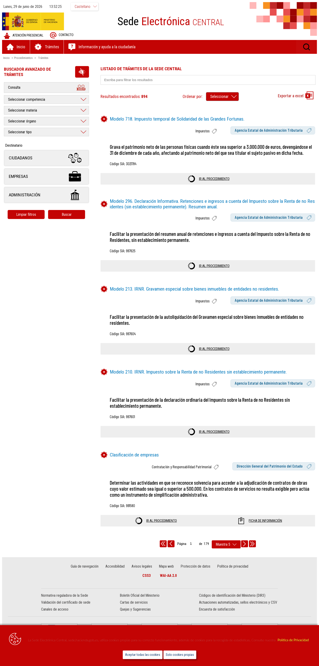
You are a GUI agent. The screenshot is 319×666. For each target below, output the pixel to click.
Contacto (62, 35)
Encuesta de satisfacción (217, 609)
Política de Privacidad (293, 640)
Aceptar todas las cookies (142, 655)
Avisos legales (142, 566)
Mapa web (166, 566)
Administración (46, 195)
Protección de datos (195, 566)
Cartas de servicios (134, 602)
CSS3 (146, 575)
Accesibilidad (115, 566)
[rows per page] (226, 544)
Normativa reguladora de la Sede (64, 595)
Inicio (6, 58)
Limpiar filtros (27, 214)
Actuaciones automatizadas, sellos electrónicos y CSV (238, 602)
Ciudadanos (46, 158)
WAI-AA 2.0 (168, 575)
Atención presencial (23, 36)
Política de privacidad (232, 566)
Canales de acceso (54, 609)
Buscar (67, 214)
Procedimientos (23, 58)
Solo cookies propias (180, 655)
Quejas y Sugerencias (135, 609)
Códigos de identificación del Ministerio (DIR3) (232, 595)
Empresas (46, 176)
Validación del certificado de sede (65, 602)
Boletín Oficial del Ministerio (140, 595)
